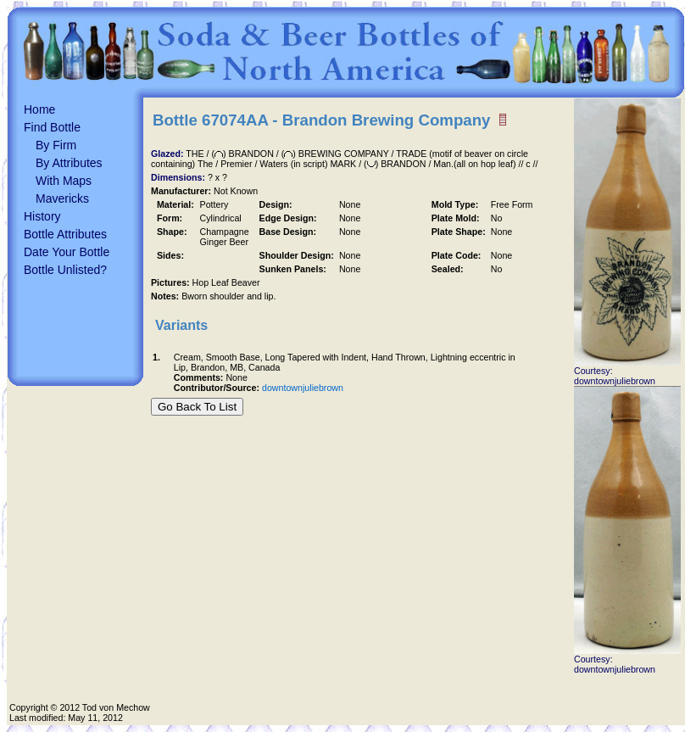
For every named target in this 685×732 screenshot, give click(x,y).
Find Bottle (52, 127)
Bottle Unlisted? (65, 270)
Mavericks (62, 198)
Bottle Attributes (65, 234)
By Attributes (69, 163)
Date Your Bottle (66, 252)
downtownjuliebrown (302, 388)
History (42, 216)
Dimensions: (179, 177)
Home (39, 109)
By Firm (56, 145)
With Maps (64, 180)
